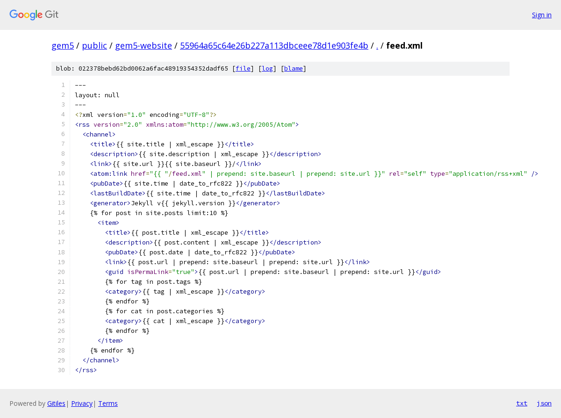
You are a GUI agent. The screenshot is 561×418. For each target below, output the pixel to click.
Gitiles (56, 403)
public (94, 45)
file (243, 68)
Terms (108, 403)
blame (293, 68)
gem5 (62, 45)
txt (521, 403)
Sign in (542, 14)
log (267, 68)
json (544, 403)
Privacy (82, 403)
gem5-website (143, 45)
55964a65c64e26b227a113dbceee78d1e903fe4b (274, 45)
